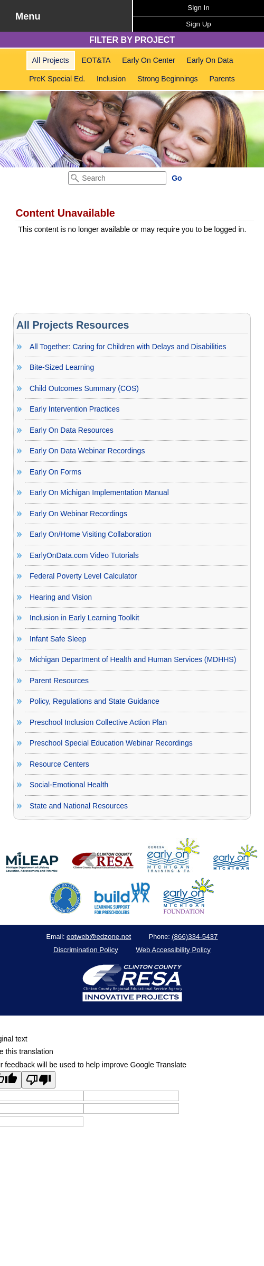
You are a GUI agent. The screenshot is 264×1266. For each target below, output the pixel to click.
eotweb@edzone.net (99, 937)
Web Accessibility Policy (173, 950)
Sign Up (198, 24)
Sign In (198, 8)
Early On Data (210, 60)
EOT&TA (95, 60)
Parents (221, 79)
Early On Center (148, 60)
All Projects (50, 60)
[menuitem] (50, 60)
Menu (28, 16)
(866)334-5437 (195, 937)
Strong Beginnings (167, 79)
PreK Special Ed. (57, 79)
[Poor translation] (38, 1079)
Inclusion (111, 79)
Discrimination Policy (85, 950)
